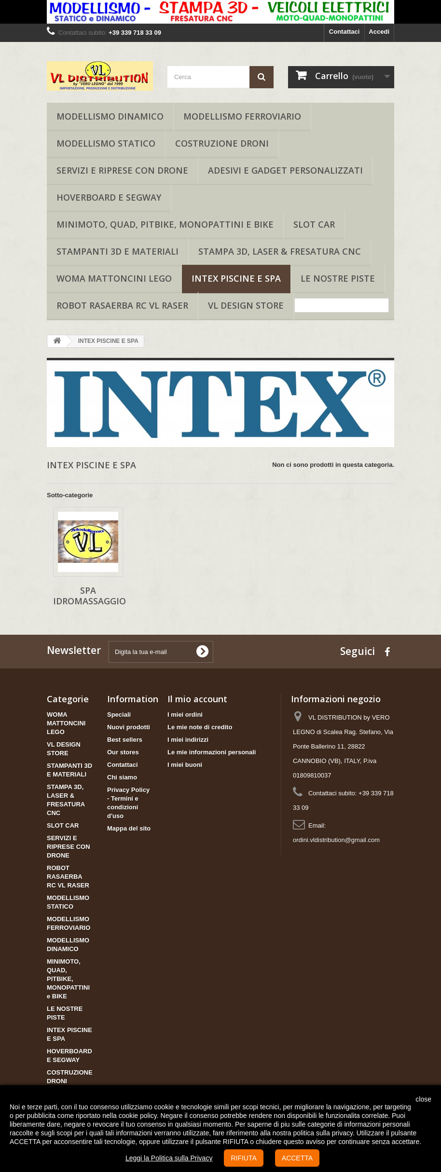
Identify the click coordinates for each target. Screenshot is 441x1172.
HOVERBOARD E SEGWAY (108, 197)
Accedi (379, 31)
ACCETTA (297, 1158)
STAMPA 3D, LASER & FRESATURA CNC (279, 251)
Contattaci (344, 31)
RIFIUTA (243, 1158)
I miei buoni (184, 764)
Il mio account (197, 699)
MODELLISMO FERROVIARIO (242, 116)
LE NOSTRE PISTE (338, 278)
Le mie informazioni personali (211, 752)
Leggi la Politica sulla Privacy (169, 1158)
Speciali (119, 714)
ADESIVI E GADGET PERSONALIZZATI (285, 170)
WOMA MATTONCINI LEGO (114, 278)
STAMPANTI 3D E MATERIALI (117, 251)
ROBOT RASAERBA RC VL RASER (122, 305)
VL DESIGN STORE (246, 305)
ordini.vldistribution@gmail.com (336, 840)
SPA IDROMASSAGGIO (89, 596)
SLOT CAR (314, 224)
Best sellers (124, 739)
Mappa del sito (129, 828)
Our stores (123, 752)
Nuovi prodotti (128, 727)
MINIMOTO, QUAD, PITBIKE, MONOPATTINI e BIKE (165, 224)
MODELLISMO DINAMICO (110, 116)
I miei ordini (185, 714)
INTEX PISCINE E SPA (236, 278)
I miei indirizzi (187, 739)
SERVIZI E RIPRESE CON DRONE (122, 170)
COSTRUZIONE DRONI (222, 143)
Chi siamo (122, 777)
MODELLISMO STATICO (105, 143)
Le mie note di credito (199, 727)
